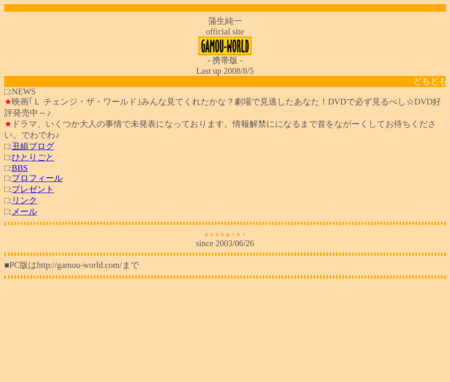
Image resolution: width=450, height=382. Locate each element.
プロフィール (37, 178)
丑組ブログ (33, 146)
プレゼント (33, 189)
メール (24, 211)
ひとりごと (33, 157)
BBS (20, 167)
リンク (24, 200)
